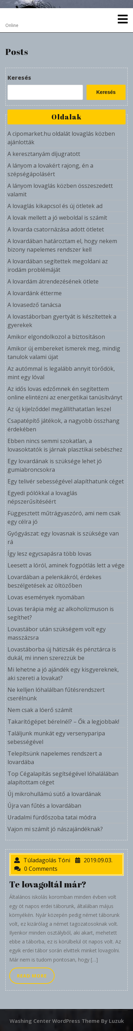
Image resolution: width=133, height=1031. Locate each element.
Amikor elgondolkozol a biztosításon (56, 337)
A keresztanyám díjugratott (43, 154)
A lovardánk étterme (34, 293)
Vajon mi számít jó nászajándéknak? (55, 829)
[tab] (123, 19)
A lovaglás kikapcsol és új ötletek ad (54, 206)
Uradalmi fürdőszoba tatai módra (51, 817)
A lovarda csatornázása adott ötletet (55, 229)
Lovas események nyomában (45, 597)
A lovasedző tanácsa (34, 305)
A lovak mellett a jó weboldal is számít (57, 218)
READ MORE (36, 977)
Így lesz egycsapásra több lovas (49, 553)
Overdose (25, 16)
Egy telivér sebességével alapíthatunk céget (65, 481)
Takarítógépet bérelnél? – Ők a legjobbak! (63, 721)
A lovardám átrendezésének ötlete (53, 281)
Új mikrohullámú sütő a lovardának (54, 794)
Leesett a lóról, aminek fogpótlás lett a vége (65, 565)
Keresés (19, 78)
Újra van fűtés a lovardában (44, 805)
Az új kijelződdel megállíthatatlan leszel (59, 409)
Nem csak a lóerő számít (39, 710)
